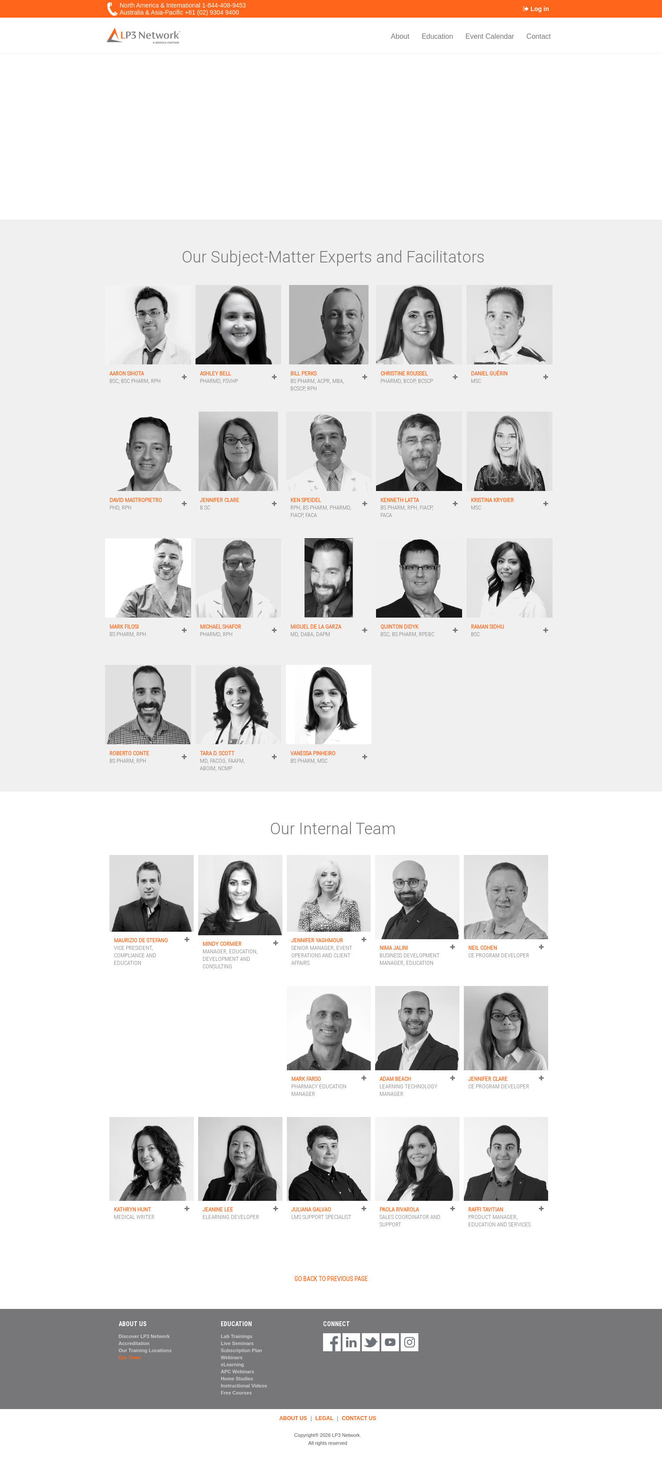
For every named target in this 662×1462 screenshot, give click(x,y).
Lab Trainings (236, 1336)
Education (437, 36)
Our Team (130, 1357)
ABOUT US (293, 1418)
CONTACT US (359, 1418)
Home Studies (237, 1378)
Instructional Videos (244, 1385)
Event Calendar (490, 36)
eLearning (232, 1364)
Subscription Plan (241, 1350)
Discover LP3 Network (144, 1336)
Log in (536, 8)
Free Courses (236, 1392)
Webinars (231, 1357)
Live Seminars (237, 1343)
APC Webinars (237, 1371)
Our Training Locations (145, 1350)
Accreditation (134, 1343)
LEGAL (325, 1418)
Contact (539, 36)
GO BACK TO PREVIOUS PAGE (331, 1279)
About (400, 36)
